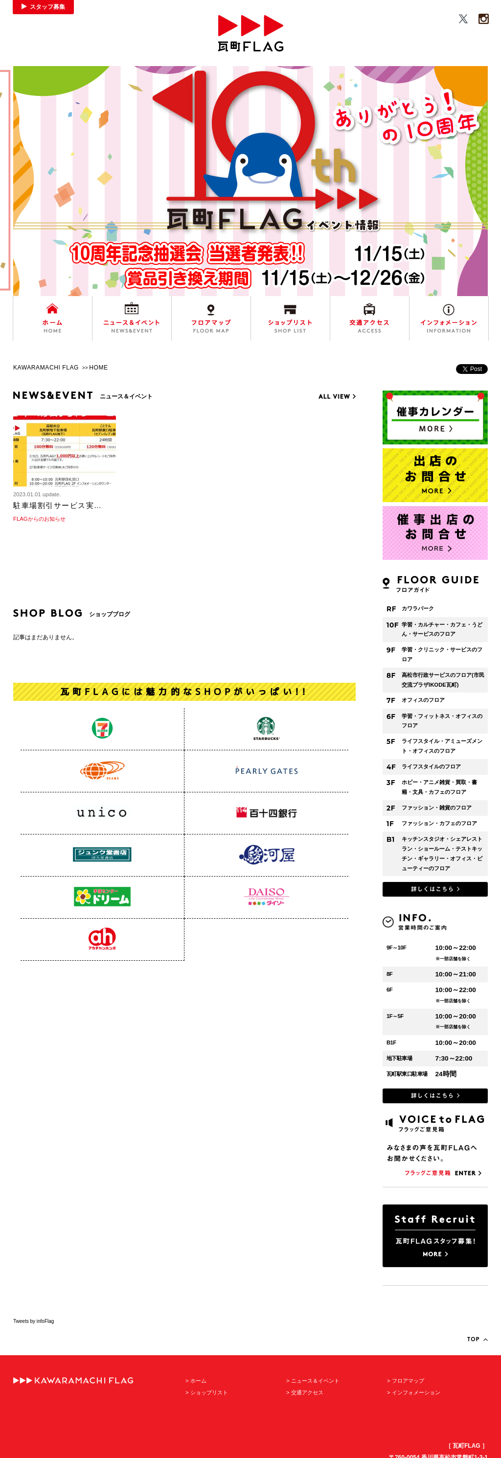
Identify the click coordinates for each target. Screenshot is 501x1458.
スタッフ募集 (47, 6)
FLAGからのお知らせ (39, 519)
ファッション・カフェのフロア (439, 823)
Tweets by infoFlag (33, 1321)
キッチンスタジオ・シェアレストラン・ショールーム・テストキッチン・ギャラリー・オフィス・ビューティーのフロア (442, 853)
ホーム (198, 1381)
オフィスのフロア (423, 700)
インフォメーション (416, 1392)
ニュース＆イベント (315, 1381)
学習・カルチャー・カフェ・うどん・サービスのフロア (442, 629)
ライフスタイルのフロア (431, 766)
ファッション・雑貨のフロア (437, 807)
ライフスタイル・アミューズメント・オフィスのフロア (442, 746)
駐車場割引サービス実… (57, 505)
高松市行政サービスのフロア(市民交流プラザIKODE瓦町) (443, 680)
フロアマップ (408, 1381)
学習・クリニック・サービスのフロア (442, 654)
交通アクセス (307, 1392)
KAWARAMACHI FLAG (46, 367)
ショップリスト (209, 1392)
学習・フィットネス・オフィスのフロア (442, 721)
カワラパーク (418, 608)
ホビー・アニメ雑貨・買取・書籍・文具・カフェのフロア (439, 787)
